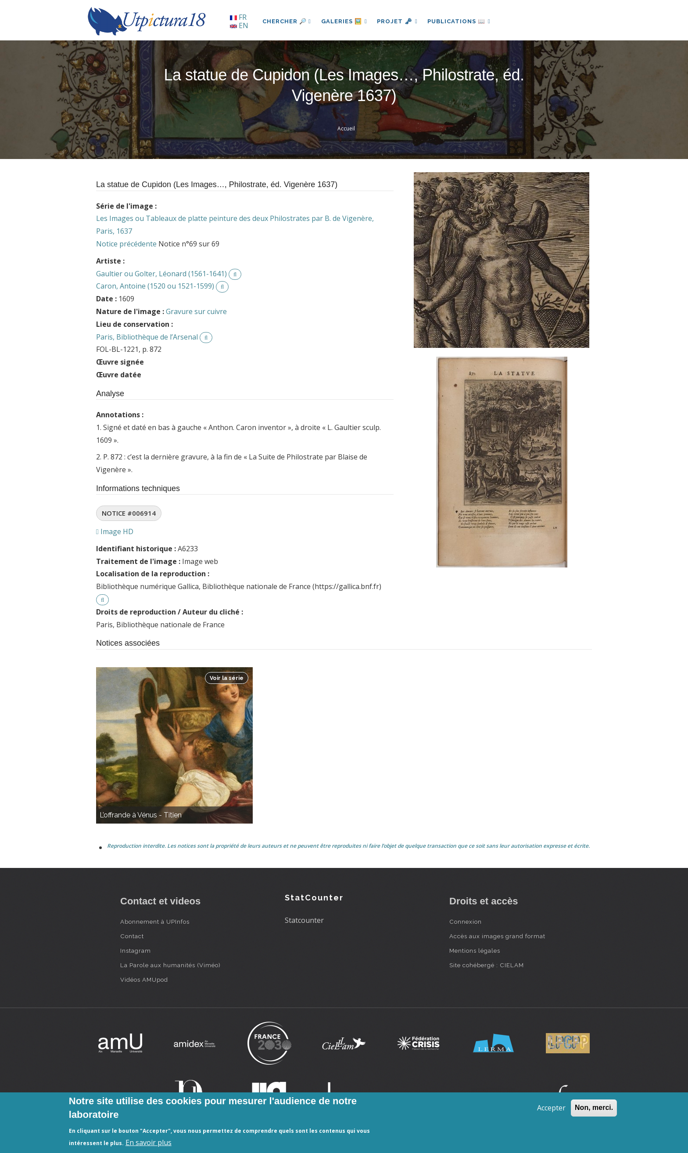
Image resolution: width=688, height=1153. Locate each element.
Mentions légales (474, 950)
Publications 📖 (460, 21)
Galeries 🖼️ (345, 21)
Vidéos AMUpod (144, 979)
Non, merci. (594, 1107)
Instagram (135, 950)
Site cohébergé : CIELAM (486, 965)
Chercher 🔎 (286, 21)
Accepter (551, 1108)
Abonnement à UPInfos (155, 921)
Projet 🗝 (398, 21)
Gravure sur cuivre (196, 311)
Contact (132, 936)
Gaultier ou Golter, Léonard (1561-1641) (161, 273)
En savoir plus (148, 1142)
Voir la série (227, 678)
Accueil (346, 128)
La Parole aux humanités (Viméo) (170, 965)
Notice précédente (126, 244)
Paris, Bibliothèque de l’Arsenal (147, 337)
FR (238, 17)
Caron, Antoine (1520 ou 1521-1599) (155, 286)
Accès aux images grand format (497, 936)
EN (239, 25)
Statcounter (304, 920)
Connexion (465, 921)
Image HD (114, 531)
